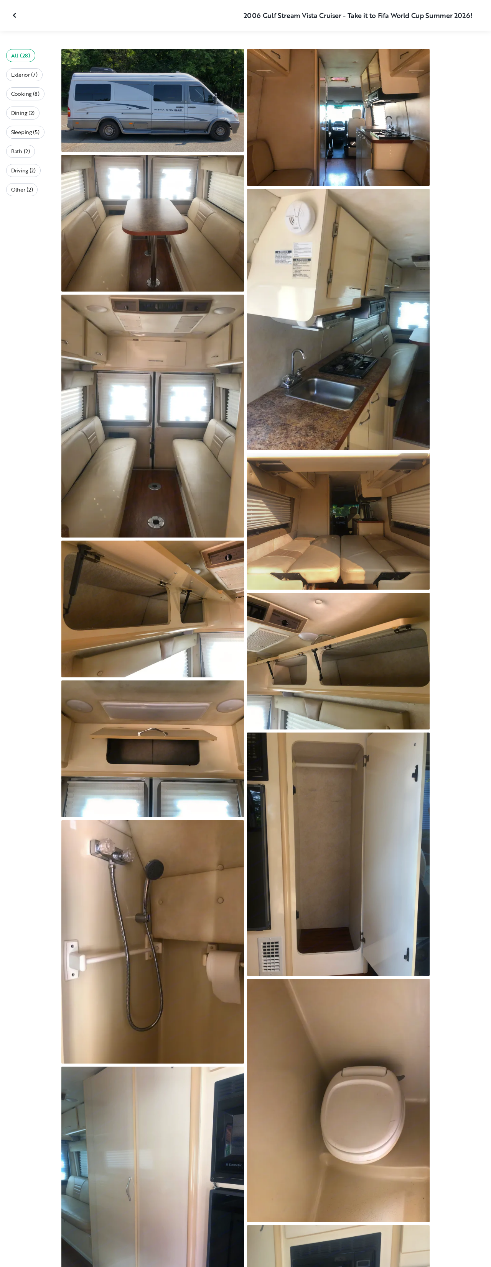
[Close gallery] (15, 15)
